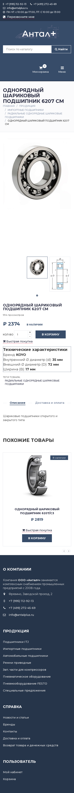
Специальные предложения (24, 690)
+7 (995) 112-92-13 (14, 4)
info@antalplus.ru (15, 8)
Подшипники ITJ (16, 642)
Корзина (9, 779)
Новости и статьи (16, 717)
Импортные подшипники (26, 109)
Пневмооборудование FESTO (25, 683)
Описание (17, 403)
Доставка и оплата (49, 403)
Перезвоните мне (19, 17)
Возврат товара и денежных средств (30, 745)
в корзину (34, 538)
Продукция (27, 105)
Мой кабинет (12, 772)
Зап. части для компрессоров (24, 669)
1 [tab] (37, 296)
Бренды (9, 724)
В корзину (47, 334)
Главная (9, 105)
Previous (64, 551)
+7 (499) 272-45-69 (43, 4)
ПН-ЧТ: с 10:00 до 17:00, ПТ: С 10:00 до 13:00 (31, 12)
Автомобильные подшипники (25, 656)
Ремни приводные (17, 663)
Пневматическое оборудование (27, 676)
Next (69, 551)
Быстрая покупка (18, 341)
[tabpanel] (37, 267)
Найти (61, 49)
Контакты (10, 731)
